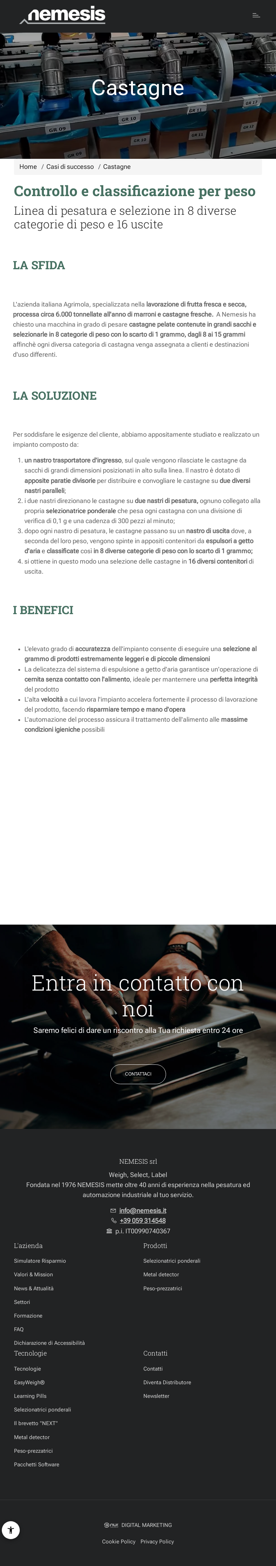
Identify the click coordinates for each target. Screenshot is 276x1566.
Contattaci (138, 1074)
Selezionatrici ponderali (172, 1261)
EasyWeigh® (29, 1382)
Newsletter (156, 1396)
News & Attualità (34, 1288)
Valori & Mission (33, 1274)
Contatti (153, 1369)
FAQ (19, 1329)
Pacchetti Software (36, 1464)
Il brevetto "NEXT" (36, 1423)
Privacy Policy (157, 1541)
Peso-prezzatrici (162, 1288)
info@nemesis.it (142, 1210)
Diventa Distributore (167, 1382)
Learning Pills (30, 1396)
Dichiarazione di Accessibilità (49, 1343)
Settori (22, 1302)
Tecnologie (27, 1369)
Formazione (28, 1316)
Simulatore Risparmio (40, 1261)
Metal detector (161, 1274)
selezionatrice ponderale (81, 510)
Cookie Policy (118, 1541)
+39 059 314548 (143, 1220)
